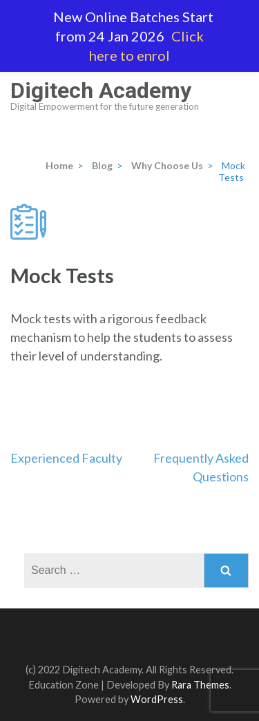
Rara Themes (200, 685)
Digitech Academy (100, 90)
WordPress (157, 699)
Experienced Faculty (66, 457)
